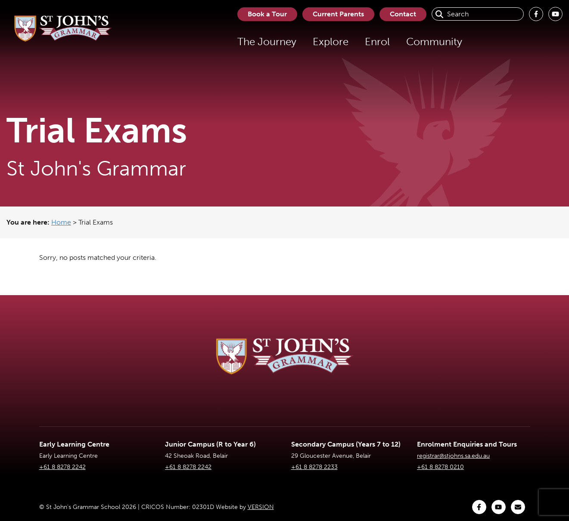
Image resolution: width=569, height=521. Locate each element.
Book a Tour (267, 14)
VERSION (261, 507)
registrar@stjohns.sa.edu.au (453, 455)
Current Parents (338, 14)
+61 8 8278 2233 (314, 467)
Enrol (377, 41)
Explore (330, 41)
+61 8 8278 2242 (62, 467)
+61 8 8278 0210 (440, 467)
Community (434, 41)
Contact (403, 14)
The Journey (266, 41)
